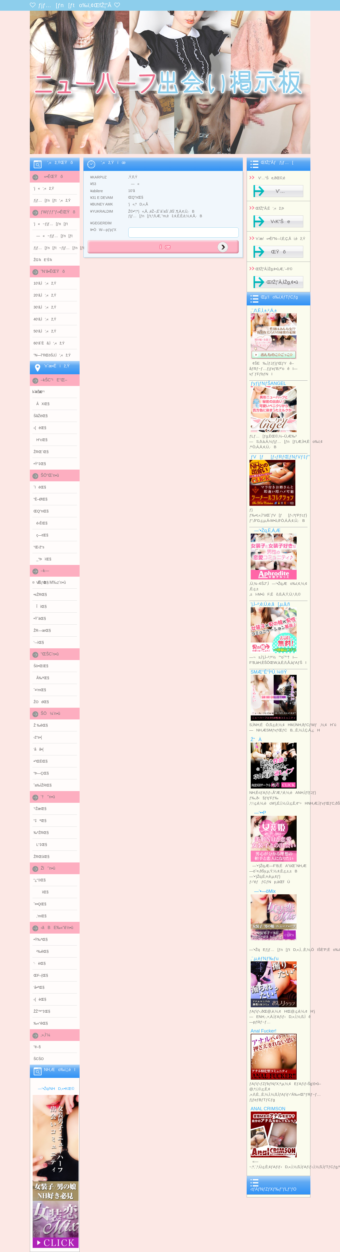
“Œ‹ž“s (39, 547)
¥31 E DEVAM (100, 198)
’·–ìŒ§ (39, 642)
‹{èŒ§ (40, 999)
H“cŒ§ (41, 440)
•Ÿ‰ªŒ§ (41, 939)
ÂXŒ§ (41, 404)
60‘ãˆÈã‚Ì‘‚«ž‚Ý (49, 343)
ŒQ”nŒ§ (41, 511)
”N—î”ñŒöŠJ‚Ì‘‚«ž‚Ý (52, 355)
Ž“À (256, 739)
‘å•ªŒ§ (39, 987)
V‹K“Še (278, 221)
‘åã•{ (39, 749)
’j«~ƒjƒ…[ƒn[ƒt (51, 224)
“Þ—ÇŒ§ (41, 773)
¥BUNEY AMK (100, 204)
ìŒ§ (41, 892)
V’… (278, 191)
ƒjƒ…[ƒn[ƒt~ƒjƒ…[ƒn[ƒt (55, 248)
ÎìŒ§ (40, 606)
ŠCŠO (39, 1059)
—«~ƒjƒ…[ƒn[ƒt (53, 236)
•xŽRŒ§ (40, 594)
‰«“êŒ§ (41, 1023)
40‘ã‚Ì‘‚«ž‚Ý (45, 319)
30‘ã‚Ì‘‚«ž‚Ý (45, 307)
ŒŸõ (278, 251)
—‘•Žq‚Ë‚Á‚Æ (266, 530)
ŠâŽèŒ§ (41, 416)
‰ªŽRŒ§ (41, 833)
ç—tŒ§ (41, 535)
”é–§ (37, 1047)
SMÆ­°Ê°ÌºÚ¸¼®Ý (269, 672)
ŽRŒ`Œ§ (41, 452)
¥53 (91, 184)
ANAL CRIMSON (268, 1108)
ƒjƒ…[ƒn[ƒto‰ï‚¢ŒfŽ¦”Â (75, 5)
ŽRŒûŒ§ (41, 857)
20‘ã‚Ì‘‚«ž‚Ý (45, 295)
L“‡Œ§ (40, 845)
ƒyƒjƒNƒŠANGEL (268, 383)
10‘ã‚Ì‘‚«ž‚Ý (45, 283)
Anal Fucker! (263, 1031)
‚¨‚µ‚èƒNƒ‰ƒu (265, 958)
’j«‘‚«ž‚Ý (44, 188)
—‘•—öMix (263, 891)
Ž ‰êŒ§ (41, 725)
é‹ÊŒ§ (41, 523)
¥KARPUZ (97, 177)
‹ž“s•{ (38, 737)
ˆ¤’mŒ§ (40, 690)
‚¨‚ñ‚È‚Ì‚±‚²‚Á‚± (264, 310)
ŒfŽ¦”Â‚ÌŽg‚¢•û (282, 282)
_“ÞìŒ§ (42, 559)
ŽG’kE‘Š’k (43, 260)
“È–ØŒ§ (40, 499)
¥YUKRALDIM (100, 211)
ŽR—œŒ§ (42, 630)
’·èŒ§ (40, 963)
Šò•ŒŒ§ (41, 666)
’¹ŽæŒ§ (40, 809)
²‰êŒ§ (41, 951)
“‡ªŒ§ (40, 821)
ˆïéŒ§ (40, 487)
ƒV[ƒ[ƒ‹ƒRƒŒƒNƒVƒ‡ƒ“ (280, 456)
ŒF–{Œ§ (41, 975)
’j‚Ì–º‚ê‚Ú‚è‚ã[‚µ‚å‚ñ (270, 604)
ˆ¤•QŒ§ (40, 904)
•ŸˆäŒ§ (40, 618)
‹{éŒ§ (40, 428)
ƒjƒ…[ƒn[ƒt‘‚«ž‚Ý (52, 200)
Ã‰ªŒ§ (41, 678)
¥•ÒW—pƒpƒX (101, 230)
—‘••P (258, 812)
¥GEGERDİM (99, 223)
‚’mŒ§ (40, 916)
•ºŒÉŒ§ (41, 761)
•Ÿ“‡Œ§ (40, 464)
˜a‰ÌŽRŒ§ (43, 785)
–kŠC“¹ (39, 392)
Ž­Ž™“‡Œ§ (42, 1011)
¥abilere (95, 191)
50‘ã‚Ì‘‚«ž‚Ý (45, 331)
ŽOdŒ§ (41, 702)
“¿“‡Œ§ (40, 880)
